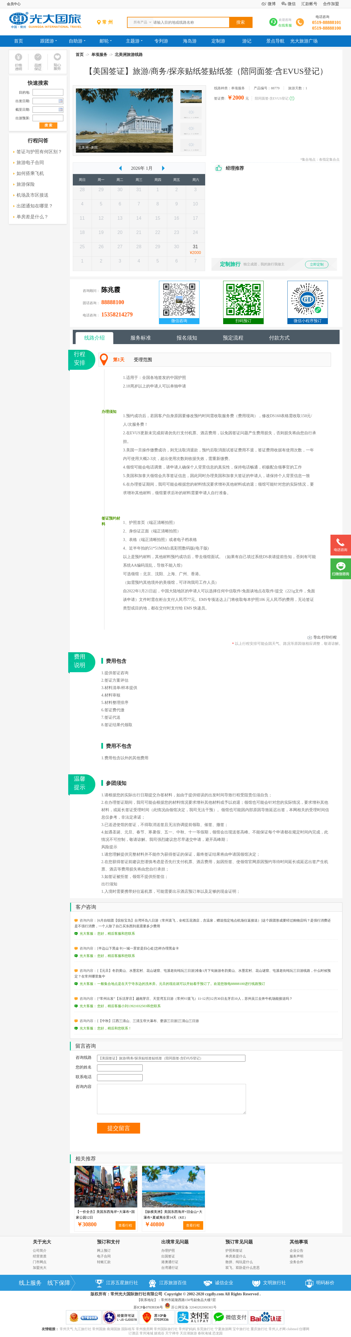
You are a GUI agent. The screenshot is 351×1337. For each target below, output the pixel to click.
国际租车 (128, 1329)
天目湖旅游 (188, 1333)
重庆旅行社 (259, 1329)
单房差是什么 (235, 1256)
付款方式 (279, 338)
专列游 (161, 41)
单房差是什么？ (33, 216)
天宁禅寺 (172, 1333)
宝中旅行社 (241, 1329)
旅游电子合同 (30, 162)
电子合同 (104, 1256)
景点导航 (275, 41)
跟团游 (48, 41)
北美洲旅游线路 (129, 54)
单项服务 (99, 54)
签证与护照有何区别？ (39, 151)
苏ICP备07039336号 (148, 1307)
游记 (246, 41)
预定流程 (233, 338)
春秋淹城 (204, 1333)
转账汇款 (104, 1262)
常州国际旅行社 (166, 1329)
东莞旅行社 (205, 1329)
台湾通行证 (169, 1268)
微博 (272, 4)
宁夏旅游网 (223, 1329)
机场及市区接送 (33, 195)
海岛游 (190, 41)
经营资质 (40, 1256)
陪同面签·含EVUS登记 (272, 98)
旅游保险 (26, 184)
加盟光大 (40, 1268)
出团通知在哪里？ (35, 205)
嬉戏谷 (159, 1333)
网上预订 (104, 1251)
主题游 (134, 41)
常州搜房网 (144, 1329)
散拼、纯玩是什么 (239, 1262)
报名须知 (187, 338)
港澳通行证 (169, 1262)
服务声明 (296, 1256)
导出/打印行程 (325, 637)
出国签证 (168, 1256)
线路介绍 (94, 338)
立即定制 (317, 264)
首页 (18, 41)
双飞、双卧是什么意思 (242, 1268)
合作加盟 (331, 4)
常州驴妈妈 (187, 1329)
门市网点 (40, 1262)
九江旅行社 (82, 1329)
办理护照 (168, 1251)
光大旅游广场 (304, 41)
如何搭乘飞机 (30, 173)
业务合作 (296, 1262)
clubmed (292, 1329)
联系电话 (84, 1077)
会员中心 (14, 4)
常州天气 (66, 1329)
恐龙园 (217, 1333)
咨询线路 (84, 1057)
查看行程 (125, 1225)
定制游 (218, 41)
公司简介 (40, 1251)
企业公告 (296, 1251)
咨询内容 (84, 1086)
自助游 (77, 41)
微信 (292, 4)
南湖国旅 (113, 1329)
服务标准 (140, 338)
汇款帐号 (309, 4)
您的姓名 (84, 1067)
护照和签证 (234, 1251)
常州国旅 (99, 1329)
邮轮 (106, 41)
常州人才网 (277, 1329)
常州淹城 (146, 1333)
